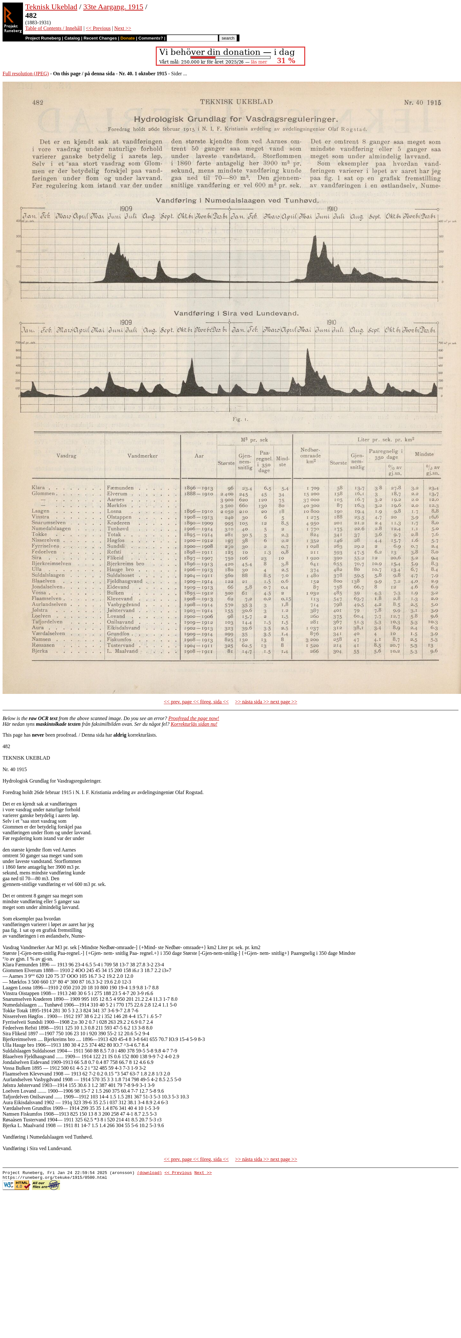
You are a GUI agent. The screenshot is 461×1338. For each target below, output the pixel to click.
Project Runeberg (43, 38)
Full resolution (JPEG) (26, 73)
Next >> (122, 28)
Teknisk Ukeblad (51, 7)
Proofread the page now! (193, 718)
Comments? (151, 38)
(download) (149, 1173)
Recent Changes (100, 38)
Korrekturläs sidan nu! (194, 724)
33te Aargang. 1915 (113, 7)
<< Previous (98, 28)
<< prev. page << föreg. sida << (196, 701)
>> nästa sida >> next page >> (266, 701)
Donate (127, 38)
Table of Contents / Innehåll (53, 28)
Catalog (72, 38)
